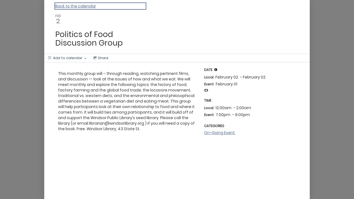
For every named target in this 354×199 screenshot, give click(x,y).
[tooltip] (215, 69)
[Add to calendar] (67, 58)
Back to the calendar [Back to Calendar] (75, 6)
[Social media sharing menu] (100, 58)
